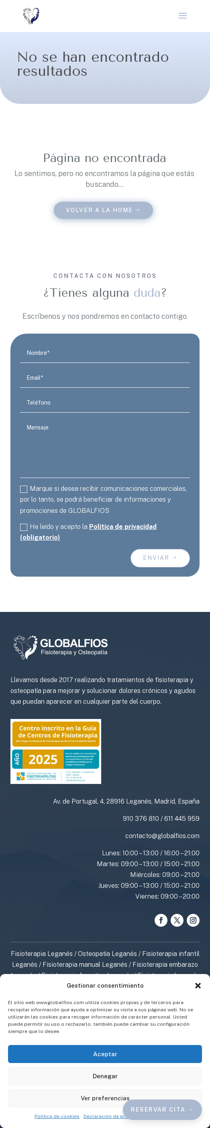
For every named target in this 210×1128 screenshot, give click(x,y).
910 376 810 (141, 818)
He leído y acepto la (88, 532)
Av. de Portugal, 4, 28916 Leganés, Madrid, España (126, 801)
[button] (198, 986)
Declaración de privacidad (114, 1116)
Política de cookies (57, 1116)
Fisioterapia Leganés (42, 954)
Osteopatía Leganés (107, 954)
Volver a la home (99, 210)
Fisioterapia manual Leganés (85, 964)
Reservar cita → (162, 1109)
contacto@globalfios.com (162, 836)
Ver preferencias (105, 1098)
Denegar (105, 1076)
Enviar (156, 558)
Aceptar (105, 1054)
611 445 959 (182, 818)
